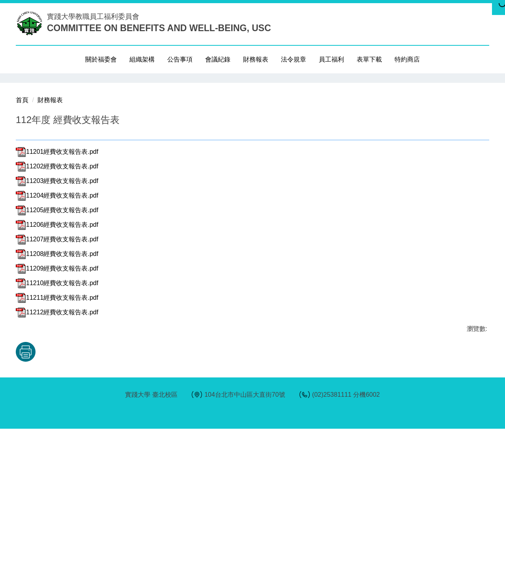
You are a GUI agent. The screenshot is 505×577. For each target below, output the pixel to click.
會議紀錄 (217, 59)
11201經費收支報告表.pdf (57, 300)
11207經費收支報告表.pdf (57, 387)
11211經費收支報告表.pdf (57, 446)
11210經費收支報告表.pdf (57, 431)
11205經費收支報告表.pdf (57, 358)
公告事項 (180, 59)
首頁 (22, 248)
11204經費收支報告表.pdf (57, 343)
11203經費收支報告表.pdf (57, 329)
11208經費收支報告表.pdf (57, 402)
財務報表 (255, 59)
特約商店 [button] (407, 59)
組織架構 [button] (142, 59)
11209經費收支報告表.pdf (57, 416)
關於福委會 (101, 59)
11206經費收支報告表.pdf (57, 373)
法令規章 (293, 59)
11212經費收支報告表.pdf (57, 460)
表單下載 (369, 59)
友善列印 (98, 500)
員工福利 (331, 59)
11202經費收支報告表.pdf (57, 314)
